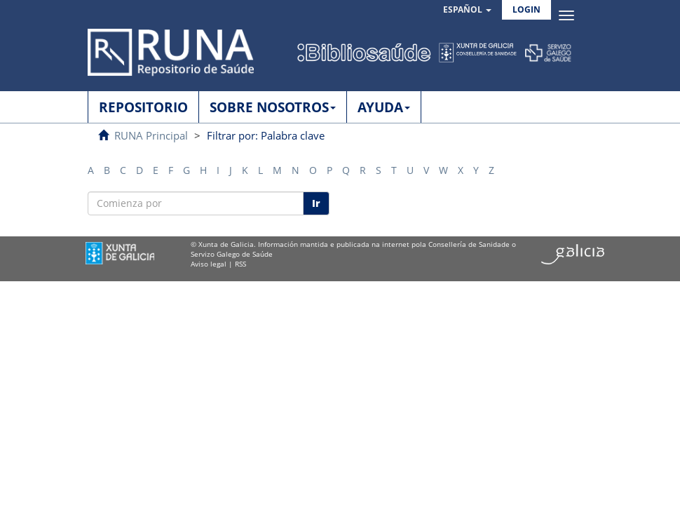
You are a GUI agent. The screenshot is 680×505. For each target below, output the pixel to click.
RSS (240, 264)
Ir (316, 203)
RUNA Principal (151, 135)
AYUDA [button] (384, 107)
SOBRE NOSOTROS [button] (273, 107)
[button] (467, 10)
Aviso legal (208, 264)
